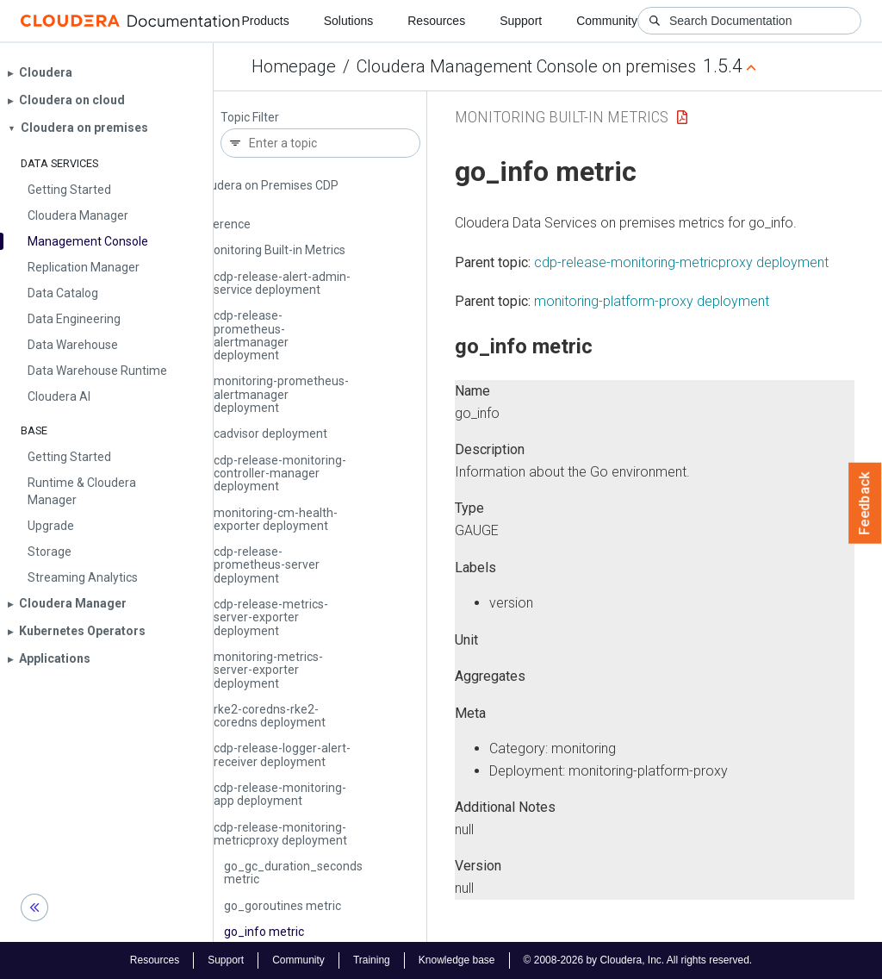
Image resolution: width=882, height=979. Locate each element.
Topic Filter (249, 117)
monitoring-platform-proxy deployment (651, 301)
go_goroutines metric (282, 906)
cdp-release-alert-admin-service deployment (282, 283)
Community (606, 21)
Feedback (865, 503)
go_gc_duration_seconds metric (293, 872)
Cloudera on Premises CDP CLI (266, 191)
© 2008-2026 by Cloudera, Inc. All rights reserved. (638, 960)
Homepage (294, 66)
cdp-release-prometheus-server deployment (267, 565)
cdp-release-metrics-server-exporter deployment (271, 617)
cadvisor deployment (270, 433)
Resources (436, 21)
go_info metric (264, 931)
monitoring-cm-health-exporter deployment (276, 519)
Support (521, 21)
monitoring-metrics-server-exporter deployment (268, 670)
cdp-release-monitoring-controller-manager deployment (280, 473)
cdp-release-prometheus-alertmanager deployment (251, 335)
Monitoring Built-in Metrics (274, 250)
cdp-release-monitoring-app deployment (280, 794)
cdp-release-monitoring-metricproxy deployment (280, 833)
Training (371, 960)
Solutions (349, 21)
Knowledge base (457, 960)
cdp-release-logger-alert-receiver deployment (282, 754)
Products (265, 21)
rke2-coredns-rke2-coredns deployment (270, 715)
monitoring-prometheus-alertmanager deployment (281, 394)
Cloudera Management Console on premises (526, 66)
